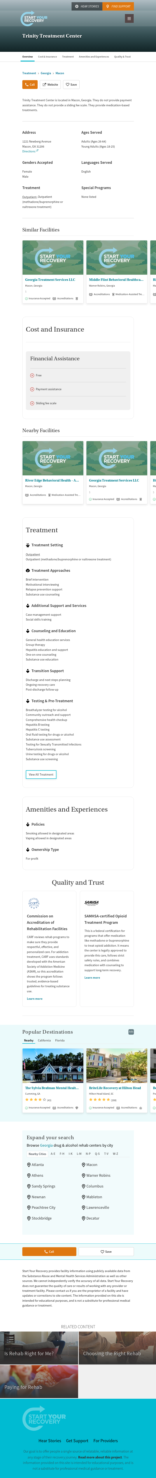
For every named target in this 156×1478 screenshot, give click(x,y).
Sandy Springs (43, 1186)
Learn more (34, 999)
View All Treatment (41, 774)
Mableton (94, 1197)
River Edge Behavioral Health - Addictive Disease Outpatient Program (53, 480)
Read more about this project (100, 1457)
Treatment (68, 56)
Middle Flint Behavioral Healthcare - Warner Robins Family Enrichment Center (117, 280)
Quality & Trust (122, 56)
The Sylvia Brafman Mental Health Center (53, 1088)
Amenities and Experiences (94, 56)
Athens (37, 1175)
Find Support (121, 6)
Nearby (28, 1040)
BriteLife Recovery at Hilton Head (115, 1088)
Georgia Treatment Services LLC (50, 280)
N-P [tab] (88, 1154)
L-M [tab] (79, 1154)
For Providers (105, 1441)
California (44, 1040)
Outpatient (29, 197)
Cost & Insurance (47, 56)
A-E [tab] (53, 1154)
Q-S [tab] (97, 1154)
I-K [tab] (70, 1154)
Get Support (77, 1441)
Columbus (94, 1186)
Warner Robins (98, 1175)
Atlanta (38, 1164)
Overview (27, 56)
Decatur (92, 1218)
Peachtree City (43, 1207)
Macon (91, 1164)
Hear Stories (90, 6)
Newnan (39, 1197)
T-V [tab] (106, 1154)
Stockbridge (42, 1218)
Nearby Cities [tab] (37, 1154)
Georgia (46, 1145)
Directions (28, 151)
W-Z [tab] (115, 1154)
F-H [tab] (62, 1154)
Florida (60, 1040)
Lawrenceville (97, 1207)
